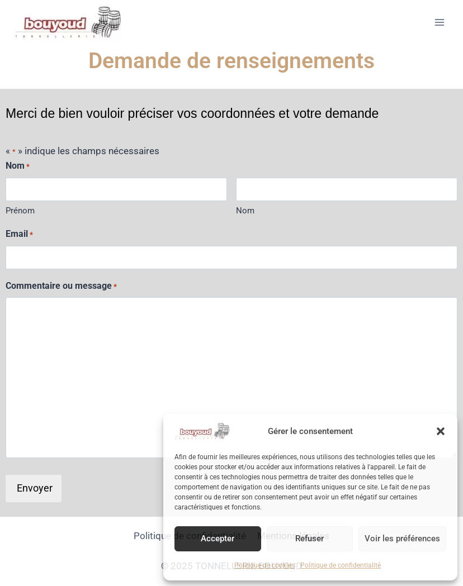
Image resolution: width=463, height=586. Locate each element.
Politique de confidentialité (340, 565)
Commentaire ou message (61, 286)
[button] (440, 431)
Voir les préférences (402, 538)
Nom (245, 211)
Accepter (217, 538)
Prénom (20, 211)
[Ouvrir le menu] (439, 22)
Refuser (309, 538)
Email (19, 234)
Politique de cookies (264, 565)
